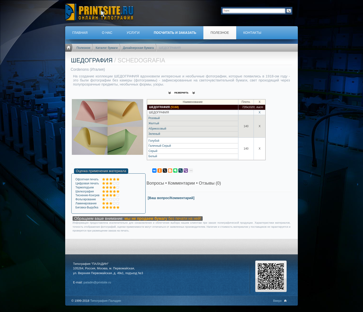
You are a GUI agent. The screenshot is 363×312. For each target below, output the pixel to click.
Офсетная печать (86, 179)
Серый (152, 151)
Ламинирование (86, 203)
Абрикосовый (157, 128)
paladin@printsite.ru (97, 282)
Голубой (153, 140)
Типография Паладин (105, 300)
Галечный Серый (159, 145)
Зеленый (154, 134)
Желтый (153, 123)
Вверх (277, 300)
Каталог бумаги (107, 48)
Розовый (154, 118)
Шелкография (84, 191)
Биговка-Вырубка (86, 207)
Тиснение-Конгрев (87, 195)
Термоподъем (84, 187)
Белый (152, 156)
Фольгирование (85, 199)
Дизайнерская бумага (138, 48)
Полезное (83, 48)
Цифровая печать (87, 183)
